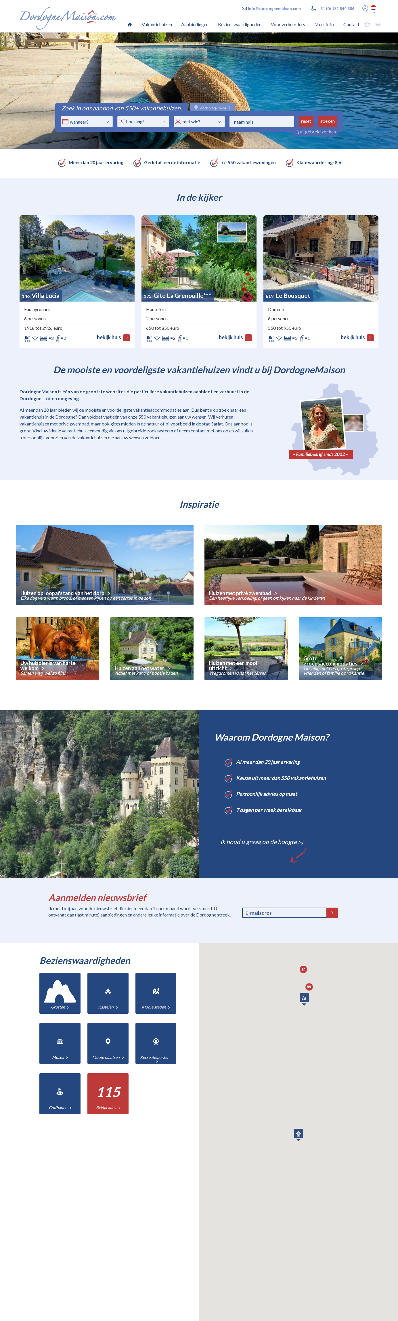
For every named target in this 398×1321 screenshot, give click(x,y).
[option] (199, 90)
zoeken (327, 121)
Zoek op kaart (212, 107)
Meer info (324, 24)
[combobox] (143, 121)
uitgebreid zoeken (316, 131)
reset (306, 121)
